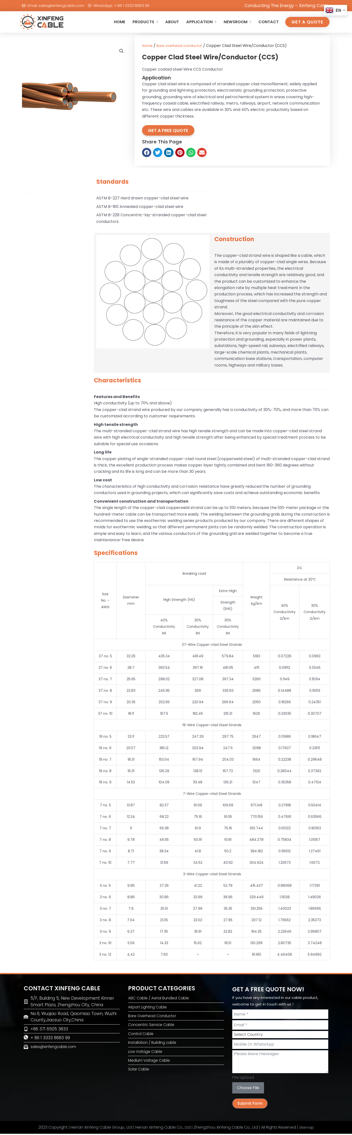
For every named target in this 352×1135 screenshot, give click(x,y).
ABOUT (163, 22)
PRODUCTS (135, 22)
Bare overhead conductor (182, 45)
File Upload (243, 1079)
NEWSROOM (234, 22)
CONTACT (267, 22)
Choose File (248, 1089)
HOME (107, 22)
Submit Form (250, 1104)
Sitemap (306, 1128)
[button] (121, 51)
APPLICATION (195, 22)
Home (148, 45)
